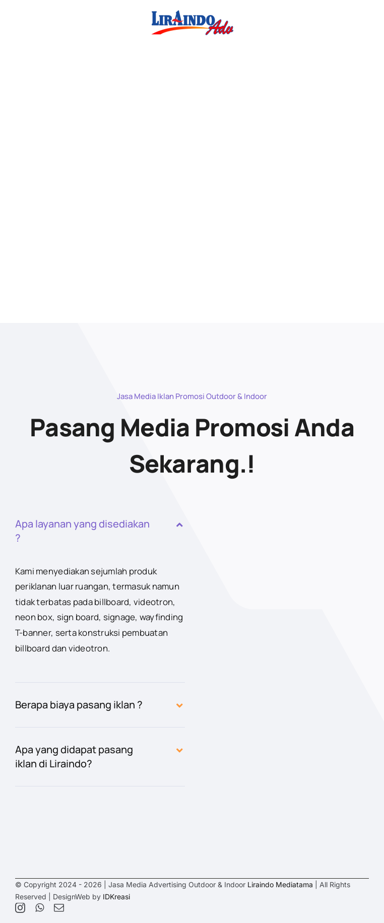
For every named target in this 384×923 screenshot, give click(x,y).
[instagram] (20, 908)
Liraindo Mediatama (280, 884)
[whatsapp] (39, 908)
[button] (100, 531)
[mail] (59, 908)
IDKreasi (116, 896)
